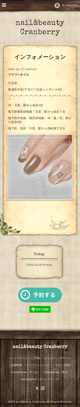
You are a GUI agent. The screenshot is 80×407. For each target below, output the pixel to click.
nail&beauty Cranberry (40, 347)
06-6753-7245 (66, 6)
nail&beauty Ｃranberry (30, 402)
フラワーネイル (18, 75)
